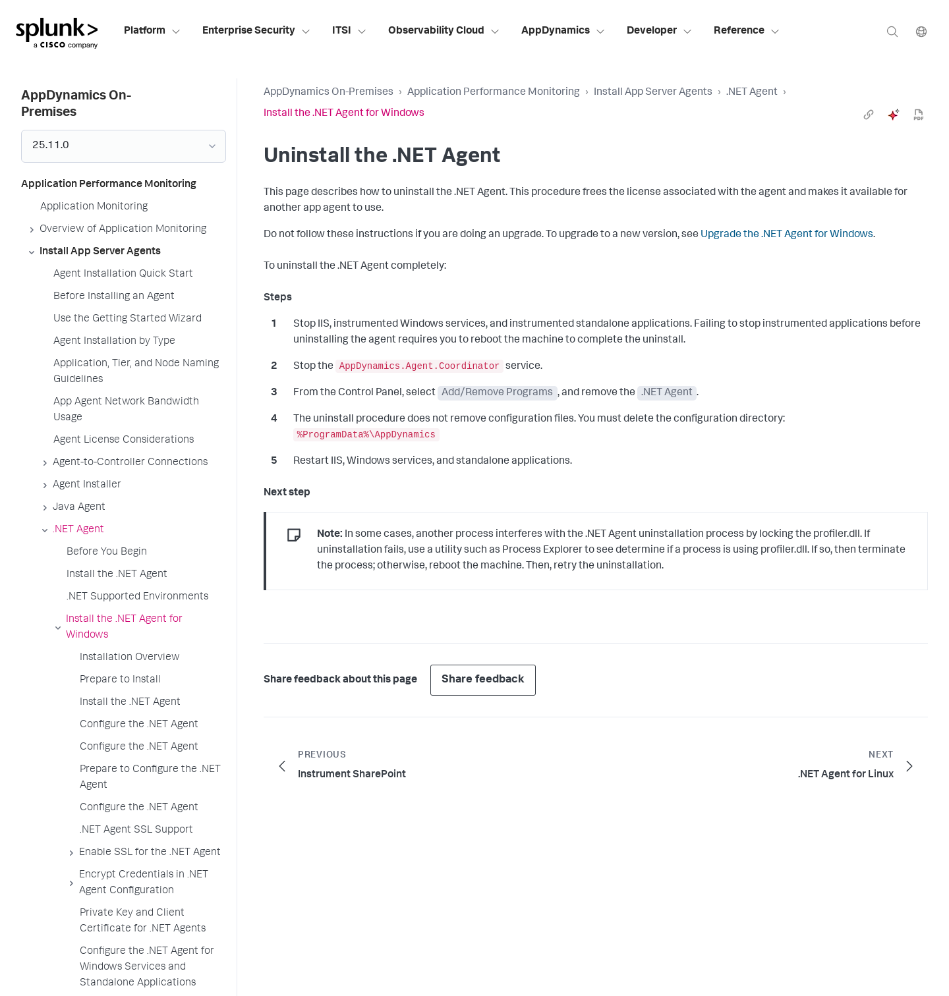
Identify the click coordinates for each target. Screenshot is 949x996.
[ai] (893, 114)
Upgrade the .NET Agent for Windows (787, 235)
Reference (747, 31)
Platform (152, 31)
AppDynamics (563, 31)
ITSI (349, 31)
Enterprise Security (256, 31)
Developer (660, 31)
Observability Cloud (444, 31)
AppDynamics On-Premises (328, 93)
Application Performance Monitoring (493, 93)
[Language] (921, 31)
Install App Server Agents (653, 93)
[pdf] (918, 114)
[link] (868, 114)
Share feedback (483, 680)
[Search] (892, 31)
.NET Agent (752, 93)
